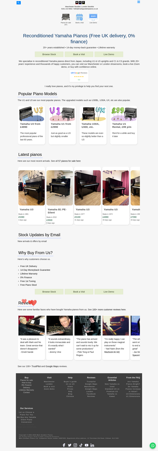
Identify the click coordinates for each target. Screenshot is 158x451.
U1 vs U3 (70, 392)
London (49, 392)
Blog (70, 401)
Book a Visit (79, 54)
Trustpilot (91, 389)
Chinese (70, 404)
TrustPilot (36, 374)
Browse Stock (49, 54)
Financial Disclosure (52, 444)
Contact (26, 400)
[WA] (153, 446)
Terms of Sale (38, 444)
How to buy (26, 390)
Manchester (49, 389)
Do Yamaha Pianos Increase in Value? (133, 396)
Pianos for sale (26, 388)
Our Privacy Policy (25, 444)
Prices (70, 396)
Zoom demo (49, 396)
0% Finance (26, 393)
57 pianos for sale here (69, 163)
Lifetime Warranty (26, 398)
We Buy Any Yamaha (26, 425)
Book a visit (49, 394)
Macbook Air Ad (120, 358)
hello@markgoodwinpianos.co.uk (86, 9)
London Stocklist (88, 6)
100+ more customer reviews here (109, 314)
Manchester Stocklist (72, 6)
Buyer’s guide (70, 389)
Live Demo (109, 54)
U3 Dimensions (133, 401)
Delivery (26, 395)
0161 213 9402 (66, 9)
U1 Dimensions (133, 404)
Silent (70, 394)
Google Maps (52, 374)
